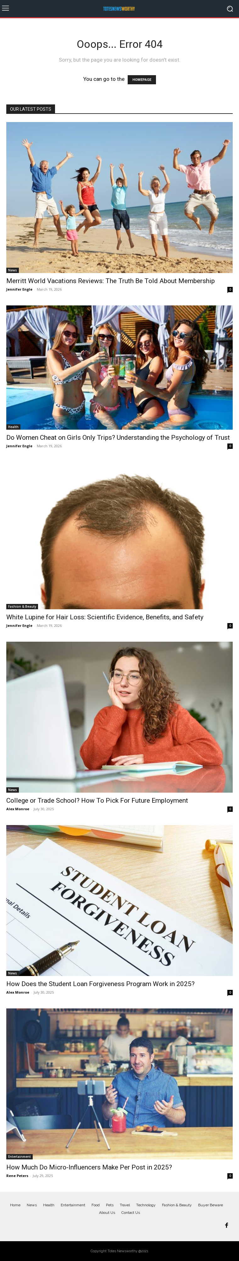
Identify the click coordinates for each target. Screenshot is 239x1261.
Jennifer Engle (19, 289)
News (12, 270)
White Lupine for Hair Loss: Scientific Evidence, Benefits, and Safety (104, 617)
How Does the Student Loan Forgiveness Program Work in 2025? (100, 984)
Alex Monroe (17, 808)
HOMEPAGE (141, 80)
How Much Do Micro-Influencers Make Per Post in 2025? (89, 1167)
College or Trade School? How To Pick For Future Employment (97, 800)
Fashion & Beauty (22, 606)
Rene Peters (17, 1175)
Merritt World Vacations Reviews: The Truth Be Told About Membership (110, 281)
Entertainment (19, 1156)
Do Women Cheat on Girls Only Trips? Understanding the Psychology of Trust (118, 437)
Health (13, 427)
